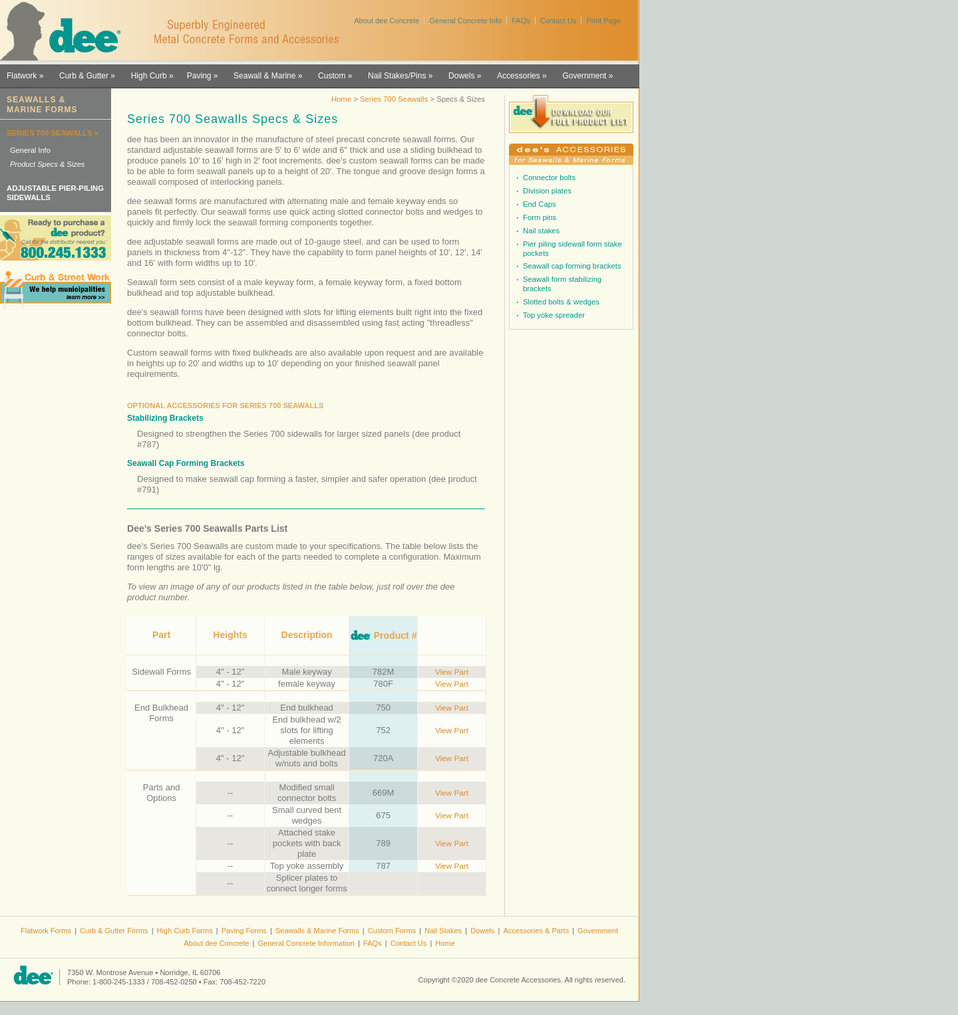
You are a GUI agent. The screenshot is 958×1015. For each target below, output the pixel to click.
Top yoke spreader (554, 315)
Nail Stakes (443, 931)
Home (341, 99)
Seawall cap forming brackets (572, 266)
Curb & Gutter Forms (114, 931)
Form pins (539, 217)
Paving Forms (244, 931)
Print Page (603, 21)
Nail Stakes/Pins (397, 75)
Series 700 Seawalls (395, 99)
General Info (30, 150)
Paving (199, 75)
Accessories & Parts (536, 931)
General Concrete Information (306, 943)
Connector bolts (549, 177)
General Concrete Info (465, 21)
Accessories (518, 75)
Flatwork (22, 75)
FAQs (521, 21)
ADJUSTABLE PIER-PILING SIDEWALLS (55, 192)
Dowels (461, 75)
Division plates (547, 191)
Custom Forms (392, 931)
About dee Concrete (386, 21)
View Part (451, 671)
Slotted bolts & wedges (561, 302)
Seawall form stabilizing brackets (562, 283)
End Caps (539, 204)
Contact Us (558, 21)
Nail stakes (541, 231)
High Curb (149, 75)
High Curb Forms (185, 931)
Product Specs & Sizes (47, 164)
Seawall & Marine (264, 75)
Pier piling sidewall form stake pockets (572, 248)
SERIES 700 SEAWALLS (49, 133)
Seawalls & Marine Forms (317, 931)
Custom (331, 75)
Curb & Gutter (83, 75)
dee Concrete (67, 31)
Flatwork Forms (46, 931)
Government (584, 75)
